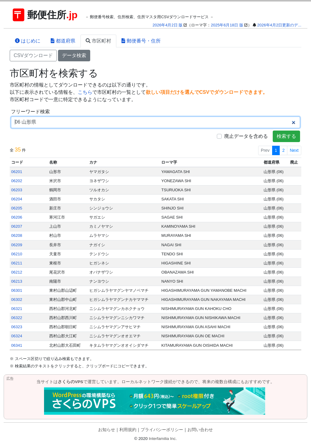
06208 (16, 235)
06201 (16, 171)
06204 (16, 199)
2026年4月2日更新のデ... (279, 25)
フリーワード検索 (30, 111)
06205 (16, 208)
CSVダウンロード (33, 55)
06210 (16, 254)
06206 (16, 217)
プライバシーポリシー (162, 429)
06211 (16, 263)
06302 (16, 299)
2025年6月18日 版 (227, 25)
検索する (286, 136)
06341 (16, 345)
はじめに (27, 40)
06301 (16, 290)
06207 (16, 226)
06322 (16, 317)
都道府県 (63, 40)
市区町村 (98, 40)
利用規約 (127, 429)
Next (294, 150)
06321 (16, 308)
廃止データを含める (246, 136)
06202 (16, 181)
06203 (16, 190)
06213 (16, 281)
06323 (16, 327)
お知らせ (106, 429)
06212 (16, 272)
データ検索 (74, 55)
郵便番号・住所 (140, 40)
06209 (16, 245)
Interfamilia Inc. (163, 438)
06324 (16, 336)
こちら (85, 92)
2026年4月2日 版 (167, 25)
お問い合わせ (200, 429)
